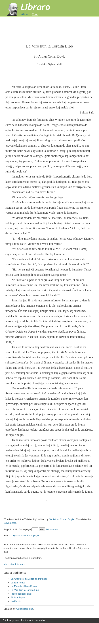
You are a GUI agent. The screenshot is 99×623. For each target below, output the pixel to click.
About (24, 14)
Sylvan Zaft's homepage (26, 535)
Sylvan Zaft (9, 523)
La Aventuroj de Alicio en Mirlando (29, 578)
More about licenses (14, 564)
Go (42, 529)
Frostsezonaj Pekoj (21, 593)
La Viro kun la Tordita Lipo (25, 590)
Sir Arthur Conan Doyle (61, 519)
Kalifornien (16, 601)
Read (35, 14)
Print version (52, 529)
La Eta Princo (18, 582)
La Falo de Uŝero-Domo (24, 586)
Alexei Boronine (24, 609)
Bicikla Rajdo (18, 597)
